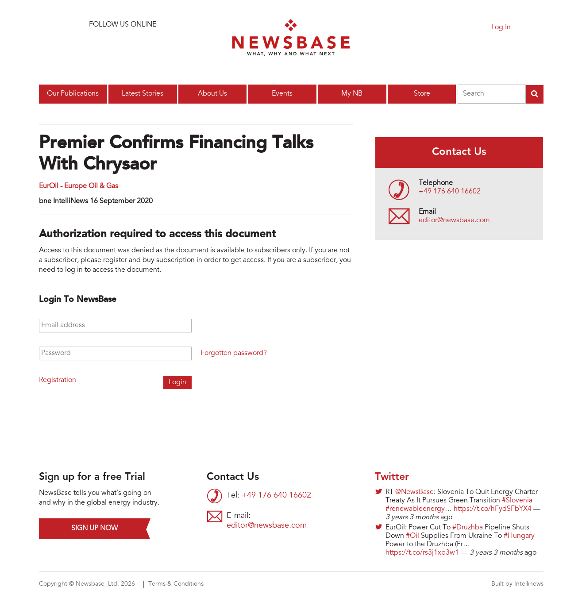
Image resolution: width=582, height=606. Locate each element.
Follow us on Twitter (100, 46)
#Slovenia (517, 500)
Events (282, 93)
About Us (212, 93)
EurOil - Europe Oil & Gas (78, 186)
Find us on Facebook (145, 46)
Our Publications (73, 93)
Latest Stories (142, 93)
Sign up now (94, 528)
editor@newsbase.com (454, 220)
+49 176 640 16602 (450, 191)
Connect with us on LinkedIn (122, 46)
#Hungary (519, 536)
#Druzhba (467, 527)
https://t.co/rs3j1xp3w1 (422, 552)
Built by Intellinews (517, 584)
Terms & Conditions (176, 584)
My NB (351, 93)
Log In (501, 27)
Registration (57, 380)
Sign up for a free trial (427, 29)
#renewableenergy (415, 509)
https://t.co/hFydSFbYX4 (493, 509)
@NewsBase (414, 492)
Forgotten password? (233, 353)
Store (422, 93)
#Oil (412, 536)
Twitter (392, 477)
